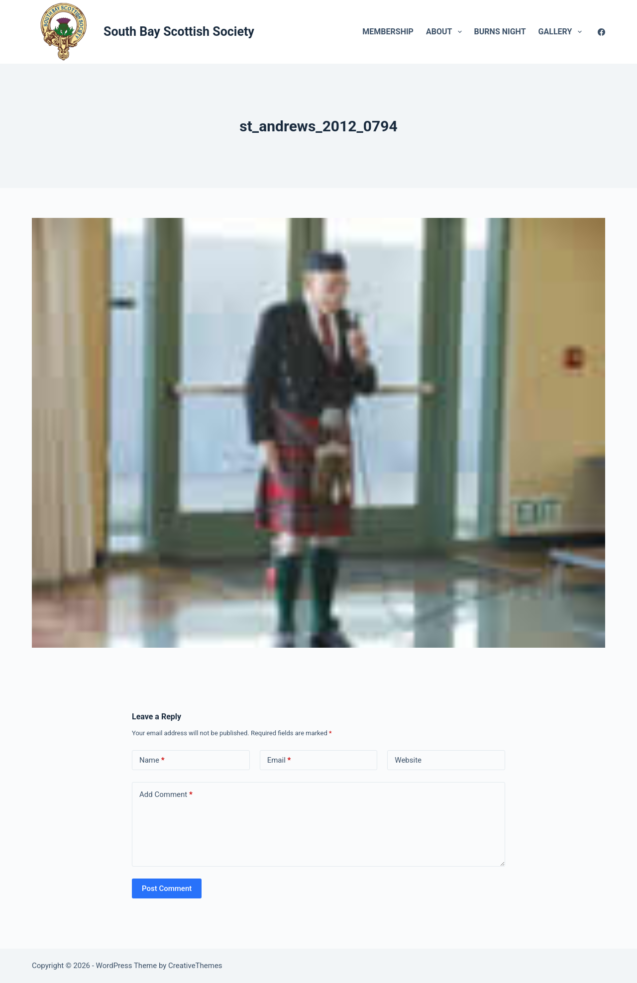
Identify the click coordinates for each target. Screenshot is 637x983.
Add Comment (166, 794)
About (446, 32)
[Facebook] (601, 32)
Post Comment (167, 888)
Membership (388, 31)
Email (279, 760)
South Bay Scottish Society (179, 31)
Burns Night (500, 31)
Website (408, 760)
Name (152, 760)
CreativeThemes (195, 965)
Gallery (562, 32)
